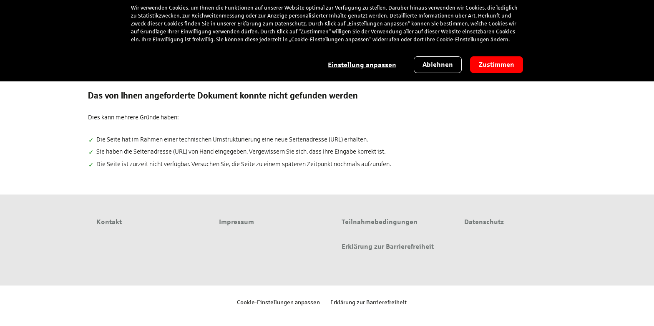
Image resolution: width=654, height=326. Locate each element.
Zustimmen (496, 64)
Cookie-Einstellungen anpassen (278, 302)
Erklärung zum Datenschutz (271, 24)
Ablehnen (438, 64)
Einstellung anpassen (362, 64)
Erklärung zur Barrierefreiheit (368, 302)
